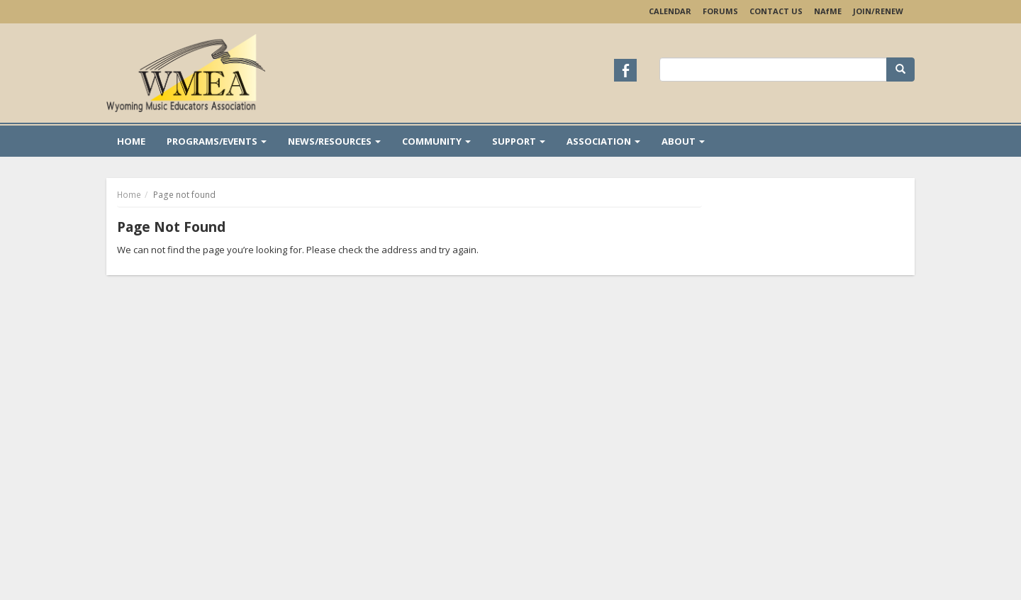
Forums (720, 11)
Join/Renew (878, 11)
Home (131, 141)
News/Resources (334, 141)
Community (436, 141)
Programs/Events (217, 141)
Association (603, 141)
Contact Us (776, 11)
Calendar (670, 11)
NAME (828, 11)
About (683, 141)
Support (518, 141)
